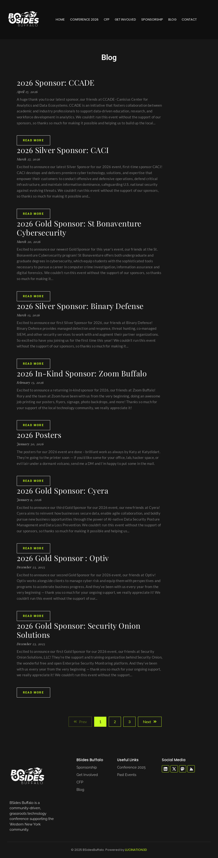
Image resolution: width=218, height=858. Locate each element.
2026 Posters (39, 434)
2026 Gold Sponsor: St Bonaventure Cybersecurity (79, 228)
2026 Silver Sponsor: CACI (63, 149)
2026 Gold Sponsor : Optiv (63, 557)
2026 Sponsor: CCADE (55, 82)
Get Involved (125, 19)
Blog (172, 19)
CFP (106, 19)
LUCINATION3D (136, 849)
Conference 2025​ (131, 767)
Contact (189, 19)
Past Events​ (126, 775)
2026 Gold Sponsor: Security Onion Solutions (79, 630)
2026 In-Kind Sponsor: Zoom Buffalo (82, 373)
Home (60, 19)
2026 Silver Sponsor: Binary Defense (80, 305)
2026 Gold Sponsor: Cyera (62, 490)
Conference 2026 (84, 19)
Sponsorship (152, 19)
